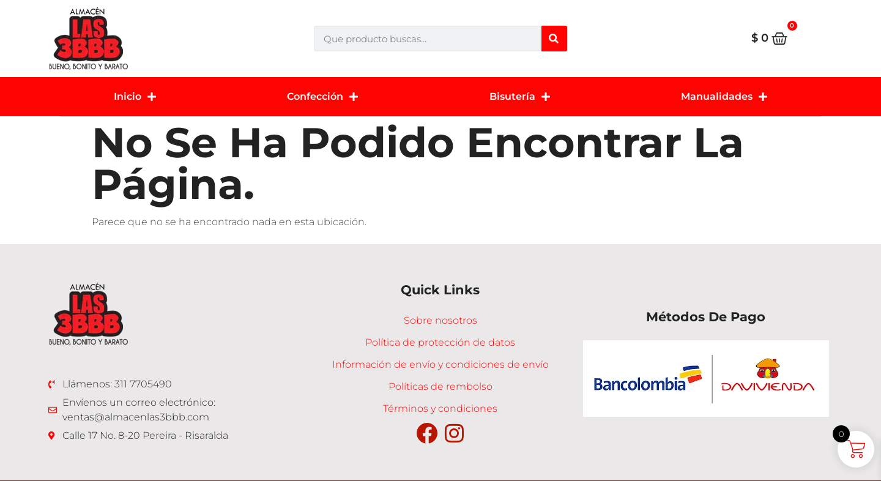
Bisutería (519, 97)
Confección (322, 97)
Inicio (135, 97)
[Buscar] (554, 38)
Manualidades (724, 97)
